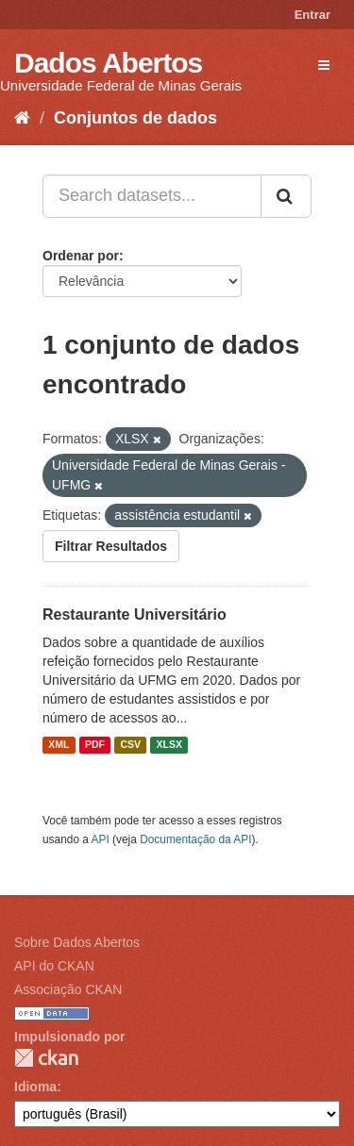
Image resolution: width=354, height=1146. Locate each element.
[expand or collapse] (324, 65)
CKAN (46, 1058)
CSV (130, 745)
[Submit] (286, 196)
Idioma (35, 1086)
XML (58, 745)
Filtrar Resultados (111, 546)
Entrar (312, 15)
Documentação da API (195, 839)
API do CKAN (54, 965)
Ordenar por (80, 255)
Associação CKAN (68, 989)
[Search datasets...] (151, 196)
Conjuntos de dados (135, 117)
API (101, 839)
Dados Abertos (108, 62)
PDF (95, 745)
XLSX (169, 745)
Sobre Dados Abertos (77, 942)
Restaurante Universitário (134, 614)
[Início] (22, 117)
